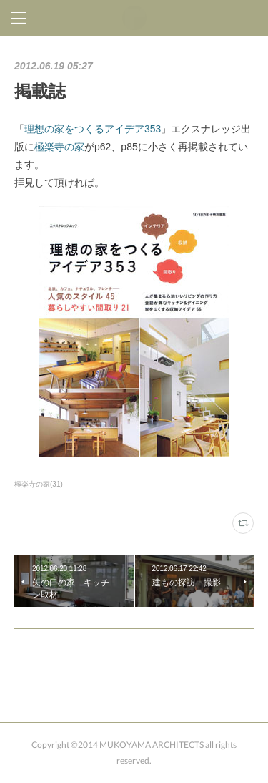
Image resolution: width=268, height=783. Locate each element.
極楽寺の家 (59, 146)
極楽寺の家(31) (38, 484)
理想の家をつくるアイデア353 (92, 129)
